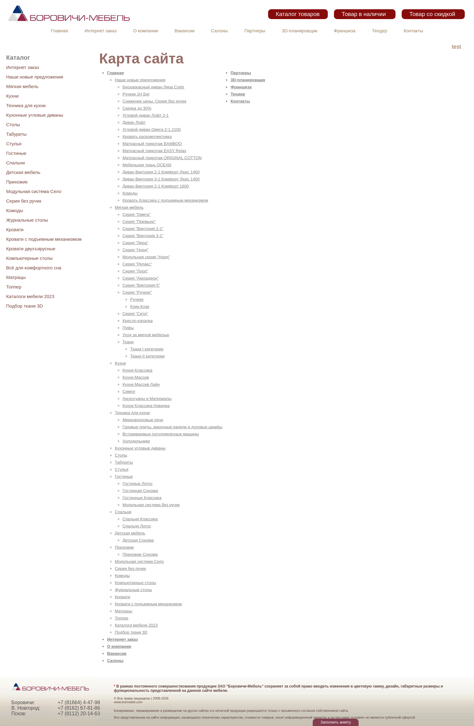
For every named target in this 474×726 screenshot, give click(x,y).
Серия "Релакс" (137, 264)
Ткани (128, 342)
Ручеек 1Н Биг (136, 94)
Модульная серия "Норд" (146, 257)
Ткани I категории (146, 349)
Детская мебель (23, 172)
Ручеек (136, 299)
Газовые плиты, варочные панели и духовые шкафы (172, 427)
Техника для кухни (26, 105)
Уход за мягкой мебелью (146, 335)
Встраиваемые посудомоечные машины (161, 434)
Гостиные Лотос (138, 483)
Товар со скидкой (432, 14)
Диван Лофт (134, 122)
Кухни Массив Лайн (141, 384)
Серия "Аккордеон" (141, 278)
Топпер (13, 286)
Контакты (413, 30)
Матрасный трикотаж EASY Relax (154, 150)
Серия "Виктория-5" (141, 285)
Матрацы (16, 277)
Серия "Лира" (135, 242)
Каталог (18, 57)
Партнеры (254, 30)
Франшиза (345, 30)
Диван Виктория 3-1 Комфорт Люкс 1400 (161, 179)
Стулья (14, 143)
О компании (145, 30)
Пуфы (128, 327)
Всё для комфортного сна (33, 267)
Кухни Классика (137, 370)
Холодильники (136, 441)
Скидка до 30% (137, 108)
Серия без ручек (23, 201)
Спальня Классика (140, 519)
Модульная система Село (33, 191)
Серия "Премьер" (139, 221)
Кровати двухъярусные (30, 248)
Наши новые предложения (34, 76)
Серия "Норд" (135, 250)
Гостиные (16, 153)
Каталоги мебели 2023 (30, 296)
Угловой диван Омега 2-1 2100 (152, 129)
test (456, 46)
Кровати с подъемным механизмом (44, 239)
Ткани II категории (147, 356)
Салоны (219, 30)
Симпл (129, 391)
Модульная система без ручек (151, 504)
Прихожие (17, 181)
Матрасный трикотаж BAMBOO (152, 143)
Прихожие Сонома (140, 554)
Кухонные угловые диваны (34, 115)
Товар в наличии (364, 14)
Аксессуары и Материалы (147, 398)
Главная (59, 30)
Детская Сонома (138, 540)
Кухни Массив (136, 377)
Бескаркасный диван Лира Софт (153, 87)
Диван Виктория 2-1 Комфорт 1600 (156, 186)
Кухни (12, 96)
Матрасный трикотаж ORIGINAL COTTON (162, 157)
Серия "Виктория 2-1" (143, 228)
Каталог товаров (297, 14)
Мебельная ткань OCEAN (147, 165)
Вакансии (185, 30)
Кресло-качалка (138, 320)
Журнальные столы (27, 220)
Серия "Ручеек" (137, 292)
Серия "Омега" (137, 214)
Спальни (15, 162)
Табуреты (16, 134)
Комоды (14, 210)
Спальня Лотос (137, 526)
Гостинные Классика (142, 497)
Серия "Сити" (135, 313)
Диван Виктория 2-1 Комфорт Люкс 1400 (161, 172)
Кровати (14, 229)
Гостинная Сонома (140, 490)
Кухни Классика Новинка (146, 405)
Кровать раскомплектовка (147, 136)
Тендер (379, 30)
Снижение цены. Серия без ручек (154, 101)
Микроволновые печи (143, 419)
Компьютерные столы (29, 258)
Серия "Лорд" (135, 271)
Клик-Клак (139, 306)
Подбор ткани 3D (24, 306)
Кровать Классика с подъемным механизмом (165, 200)
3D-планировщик (299, 30)
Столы (13, 124)
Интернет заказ (101, 30)
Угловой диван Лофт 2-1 (146, 115)
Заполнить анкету (335, 722)
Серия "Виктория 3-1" (143, 235)
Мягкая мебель (22, 86)
